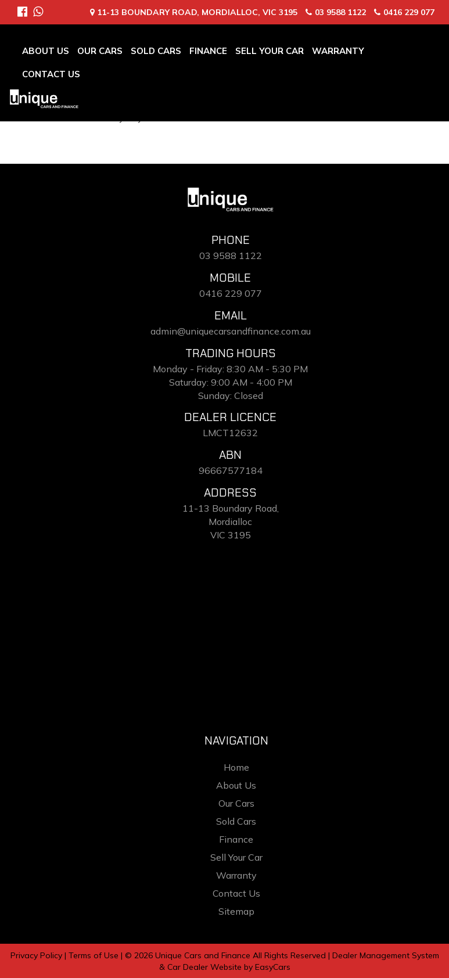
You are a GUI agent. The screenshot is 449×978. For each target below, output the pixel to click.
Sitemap (236, 911)
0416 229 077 (408, 12)
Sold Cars (156, 50)
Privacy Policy (37, 955)
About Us (45, 50)
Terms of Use (95, 955)
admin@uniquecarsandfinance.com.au (230, 331)
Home (236, 767)
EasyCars (272, 967)
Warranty (338, 50)
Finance (208, 50)
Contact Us (51, 74)
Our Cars (100, 50)
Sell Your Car (269, 50)
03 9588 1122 (340, 12)
